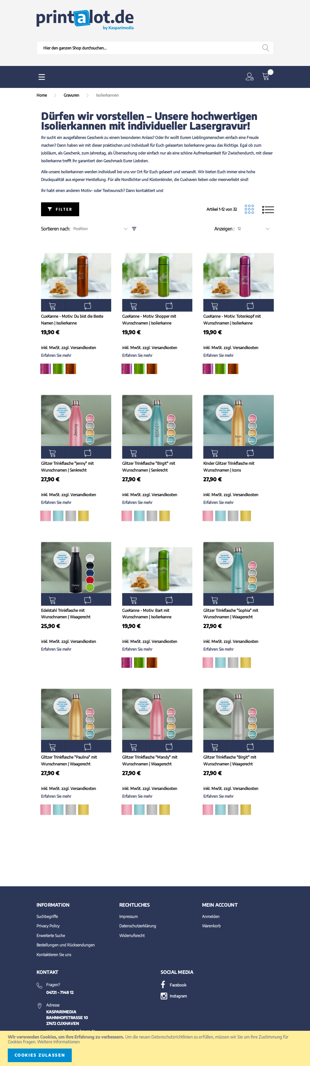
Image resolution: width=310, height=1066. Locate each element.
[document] (155, 1048)
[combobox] (155, 48)
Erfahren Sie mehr (56, 355)
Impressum (128, 916)
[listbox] (75, 370)
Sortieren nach (55, 229)
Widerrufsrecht (131, 935)
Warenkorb (211, 925)
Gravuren (72, 95)
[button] (251, 77)
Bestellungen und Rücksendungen (66, 945)
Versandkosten (83, 347)
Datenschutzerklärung (137, 925)
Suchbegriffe (47, 916)
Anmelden (210, 916)
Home (42, 95)
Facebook (173, 985)
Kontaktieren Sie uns (54, 954)
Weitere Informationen (58, 1041)
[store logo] (85, 20)
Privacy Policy (48, 925)
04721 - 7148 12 (59, 992)
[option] (45, 368)
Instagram (174, 996)
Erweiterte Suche (51, 935)
